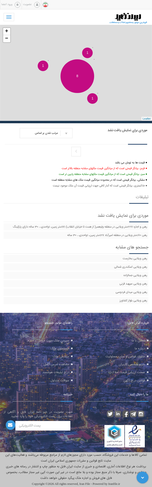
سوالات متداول (59, 380)
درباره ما (140, 348)
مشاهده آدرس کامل (56, 364)
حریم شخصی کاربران (132, 364)
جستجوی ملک (60, 348)
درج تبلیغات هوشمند (56, 372)
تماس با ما (138, 340)
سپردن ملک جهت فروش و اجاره (48, 340)
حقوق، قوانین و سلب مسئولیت (125, 356)
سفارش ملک (61, 356)
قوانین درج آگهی (134, 380)
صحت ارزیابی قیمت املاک (128, 372)
